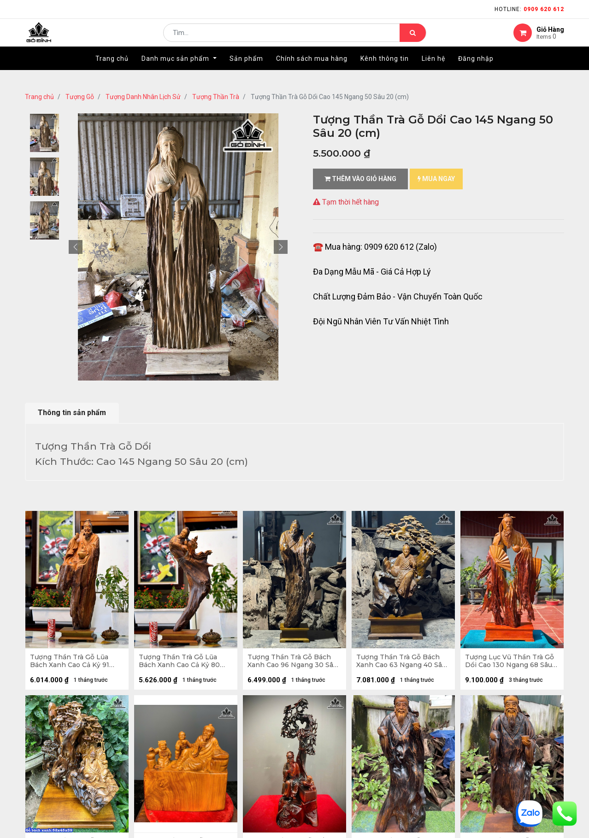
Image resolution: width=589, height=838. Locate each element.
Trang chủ (39, 96)
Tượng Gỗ (79, 96)
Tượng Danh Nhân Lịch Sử (143, 96)
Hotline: (529, 9)
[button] (75, 247)
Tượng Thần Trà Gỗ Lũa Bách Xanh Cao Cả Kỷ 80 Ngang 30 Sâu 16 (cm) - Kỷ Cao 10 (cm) (184, 663)
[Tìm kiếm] (413, 39)
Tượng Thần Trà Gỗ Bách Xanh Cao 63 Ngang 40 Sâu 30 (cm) (400, 663)
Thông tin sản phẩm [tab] (72, 412)
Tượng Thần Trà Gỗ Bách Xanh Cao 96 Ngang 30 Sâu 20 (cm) (291, 663)
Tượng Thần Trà (215, 96)
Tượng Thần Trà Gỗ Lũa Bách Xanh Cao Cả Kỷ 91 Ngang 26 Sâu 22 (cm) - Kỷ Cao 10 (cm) (75, 663)
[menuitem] (112, 72)
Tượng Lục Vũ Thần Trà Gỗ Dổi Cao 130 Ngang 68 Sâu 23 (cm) (511, 663)
